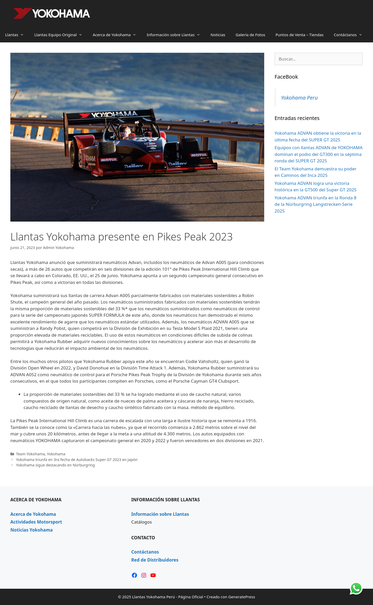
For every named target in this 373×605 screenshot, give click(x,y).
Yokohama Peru (299, 97)
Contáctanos (351, 34)
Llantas (17, 34)
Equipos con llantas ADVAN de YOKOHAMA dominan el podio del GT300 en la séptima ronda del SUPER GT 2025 (319, 154)
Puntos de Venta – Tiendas (300, 34)
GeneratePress (241, 596)
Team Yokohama (30, 453)
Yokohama (56, 453)
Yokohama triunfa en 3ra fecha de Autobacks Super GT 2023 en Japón (77, 459)
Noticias (218, 34)
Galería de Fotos (250, 34)
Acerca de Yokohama (117, 34)
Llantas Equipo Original (61, 34)
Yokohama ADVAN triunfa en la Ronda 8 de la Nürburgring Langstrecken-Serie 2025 (315, 204)
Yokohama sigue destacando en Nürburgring (55, 465)
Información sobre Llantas (176, 34)
